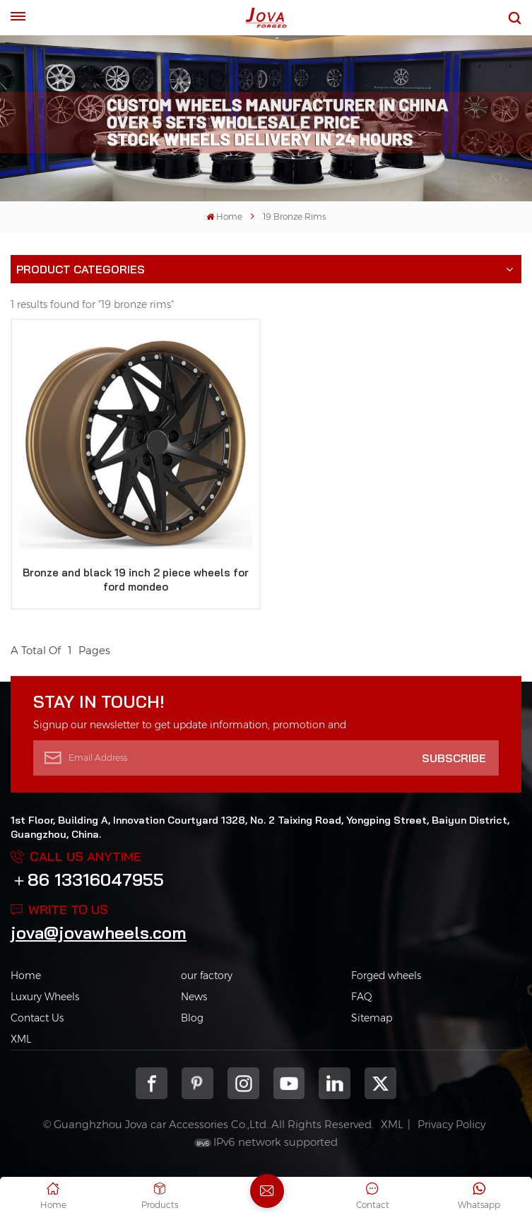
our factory (206, 975)
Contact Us (37, 1018)
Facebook (151, 1083)
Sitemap (371, 1018)
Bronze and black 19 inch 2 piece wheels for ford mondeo (136, 579)
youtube (289, 1083)
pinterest (197, 1083)
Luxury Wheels (45, 996)
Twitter (380, 1083)
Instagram (243, 1083)
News (194, 996)
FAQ (361, 996)
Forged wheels (386, 975)
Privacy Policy (451, 1124)
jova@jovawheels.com (99, 932)
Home (224, 216)
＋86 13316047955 (87, 879)
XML (21, 1039)
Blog (192, 1018)
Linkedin (334, 1083)
